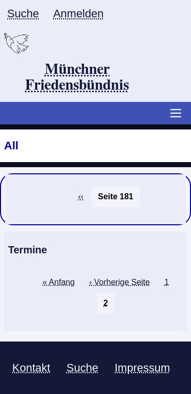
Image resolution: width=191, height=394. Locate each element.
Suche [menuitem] (23, 13)
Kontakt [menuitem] (31, 367)
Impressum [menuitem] (142, 367)
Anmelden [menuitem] (78, 13)
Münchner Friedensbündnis (77, 77)
